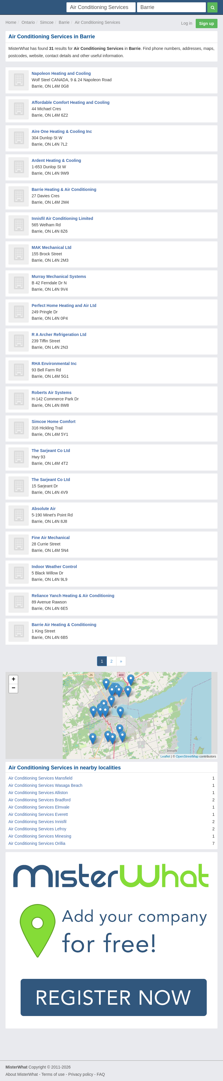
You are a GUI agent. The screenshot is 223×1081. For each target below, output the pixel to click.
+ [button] (13, 679)
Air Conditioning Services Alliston (38, 792)
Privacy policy (80, 1074)
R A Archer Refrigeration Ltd (59, 334)
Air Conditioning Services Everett (38, 814)
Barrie (64, 22)
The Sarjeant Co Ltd (51, 450)
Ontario (28, 22)
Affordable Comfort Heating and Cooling (70, 102)
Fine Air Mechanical (51, 537)
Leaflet (165, 756)
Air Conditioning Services (97, 22)
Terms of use (52, 1074)
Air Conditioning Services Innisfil (37, 821)
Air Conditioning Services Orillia (36, 843)
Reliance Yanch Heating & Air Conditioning (73, 595)
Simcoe (47, 22)
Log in (186, 23)
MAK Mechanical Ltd (51, 247)
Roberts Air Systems (51, 392)
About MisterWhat (22, 1074)
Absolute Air (44, 508)
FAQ (101, 1074)
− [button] (13, 688)
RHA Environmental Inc (54, 363)
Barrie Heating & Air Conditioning (64, 189)
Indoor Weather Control (54, 566)
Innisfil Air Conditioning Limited (62, 218)
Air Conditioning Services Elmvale (38, 807)
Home (11, 22)
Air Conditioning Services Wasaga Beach (45, 785)
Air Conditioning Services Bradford (39, 800)
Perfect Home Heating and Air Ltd (64, 305)
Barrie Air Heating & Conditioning (64, 624)
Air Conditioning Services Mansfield (40, 778)
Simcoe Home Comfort (53, 421)
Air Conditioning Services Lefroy (37, 829)
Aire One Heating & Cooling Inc (62, 131)
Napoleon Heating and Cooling (61, 73)
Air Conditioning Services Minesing (39, 836)
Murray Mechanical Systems (59, 276)
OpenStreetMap (187, 756)
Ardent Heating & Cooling (56, 160)
